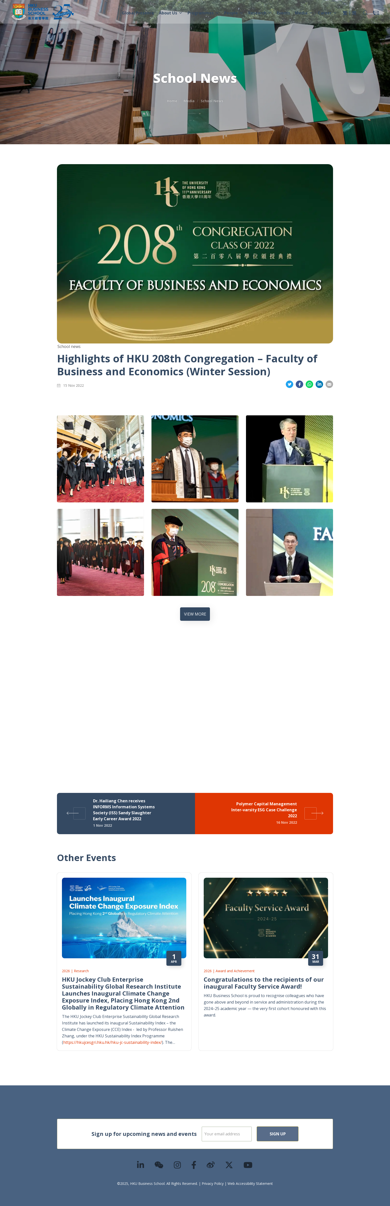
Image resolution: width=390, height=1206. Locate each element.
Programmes (203, 13)
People (233, 13)
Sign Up (294, 1134)
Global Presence (138, 13)
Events (283, 13)
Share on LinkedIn (319, 384)
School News (212, 100)
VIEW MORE (195, 614)
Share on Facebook (299, 384)
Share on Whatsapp (309, 384)
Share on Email (329, 384)
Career (327, 13)
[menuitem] (345, 13)
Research (260, 13)
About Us (171, 13)
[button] (365, 13)
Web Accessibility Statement (250, 1183)
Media (304, 13)
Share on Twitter (289, 384)
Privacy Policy (213, 1183)
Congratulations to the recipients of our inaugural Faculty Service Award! (264, 982)
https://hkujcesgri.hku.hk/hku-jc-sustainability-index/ (112, 1042)
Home (172, 100)
